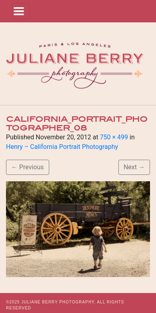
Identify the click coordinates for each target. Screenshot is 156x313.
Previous (27, 167)
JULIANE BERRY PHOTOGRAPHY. (58, 302)
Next (134, 167)
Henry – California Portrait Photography (62, 147)
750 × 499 (114, 137)
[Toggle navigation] (21, 11)
